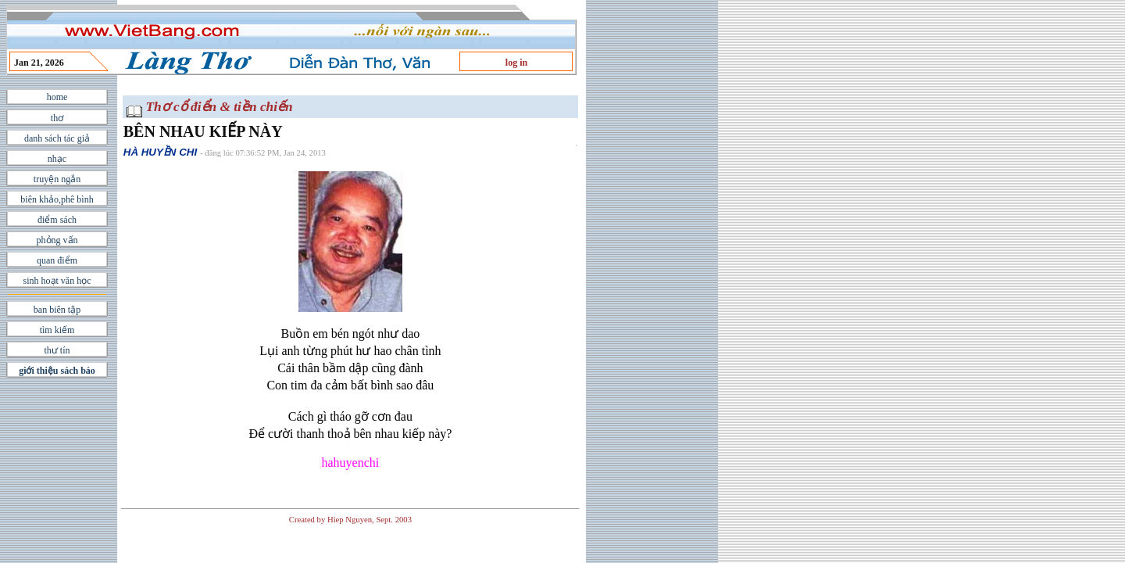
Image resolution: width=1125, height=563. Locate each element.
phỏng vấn (57, 240)
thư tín (57, 350)
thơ (57, 118)
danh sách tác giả (57, 138)
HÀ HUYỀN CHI (160, 152)
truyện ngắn (57, 179)
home (57, 96)
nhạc (57, 158)
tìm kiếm (57, 330)
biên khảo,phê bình (56, 199)
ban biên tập (57, 309)
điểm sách (57, 219)
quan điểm (57, 260)
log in (516, 62)
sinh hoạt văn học (57, 280)
